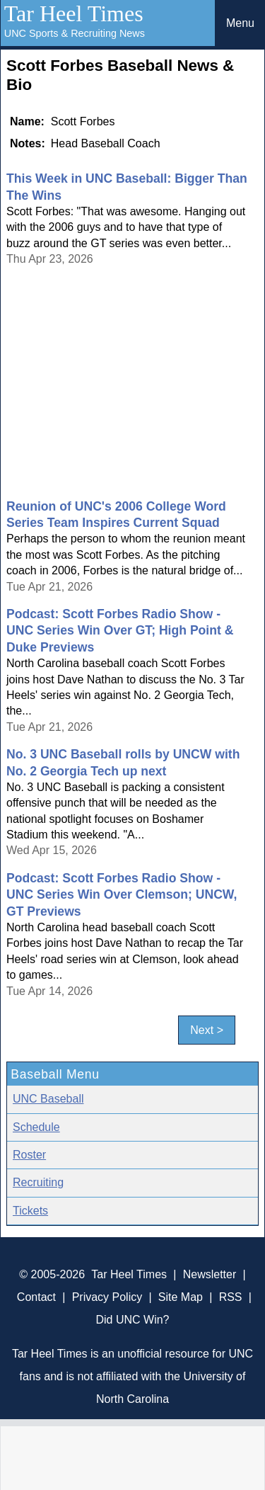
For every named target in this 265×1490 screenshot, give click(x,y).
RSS (230, 1297)
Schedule (36, 1127)
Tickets (30, 1211)
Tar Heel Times (73, 13)
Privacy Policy (107, 1297)
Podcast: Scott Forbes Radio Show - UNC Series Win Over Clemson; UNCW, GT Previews (121, 895)
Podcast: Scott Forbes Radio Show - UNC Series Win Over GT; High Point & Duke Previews (119, 630)
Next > (206, 1030)
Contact (36, 1297)
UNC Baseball (48, 1099)
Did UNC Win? (132, 1320)
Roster (29, 1155)
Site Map (180, 1297)
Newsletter (210, 1274)
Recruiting (38, 1182)
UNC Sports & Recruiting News (74, 33)
